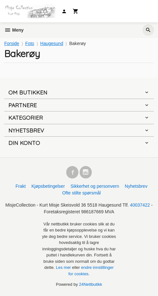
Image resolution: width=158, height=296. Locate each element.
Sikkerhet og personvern (94, 186)
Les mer (64, 267)
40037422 (140, 205)
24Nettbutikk (90, 284)
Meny (14, 30)
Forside (11, 43)
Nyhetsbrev (136, 186)
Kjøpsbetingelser (48, 186)
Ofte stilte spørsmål (81, 192)
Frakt (20, 186)
